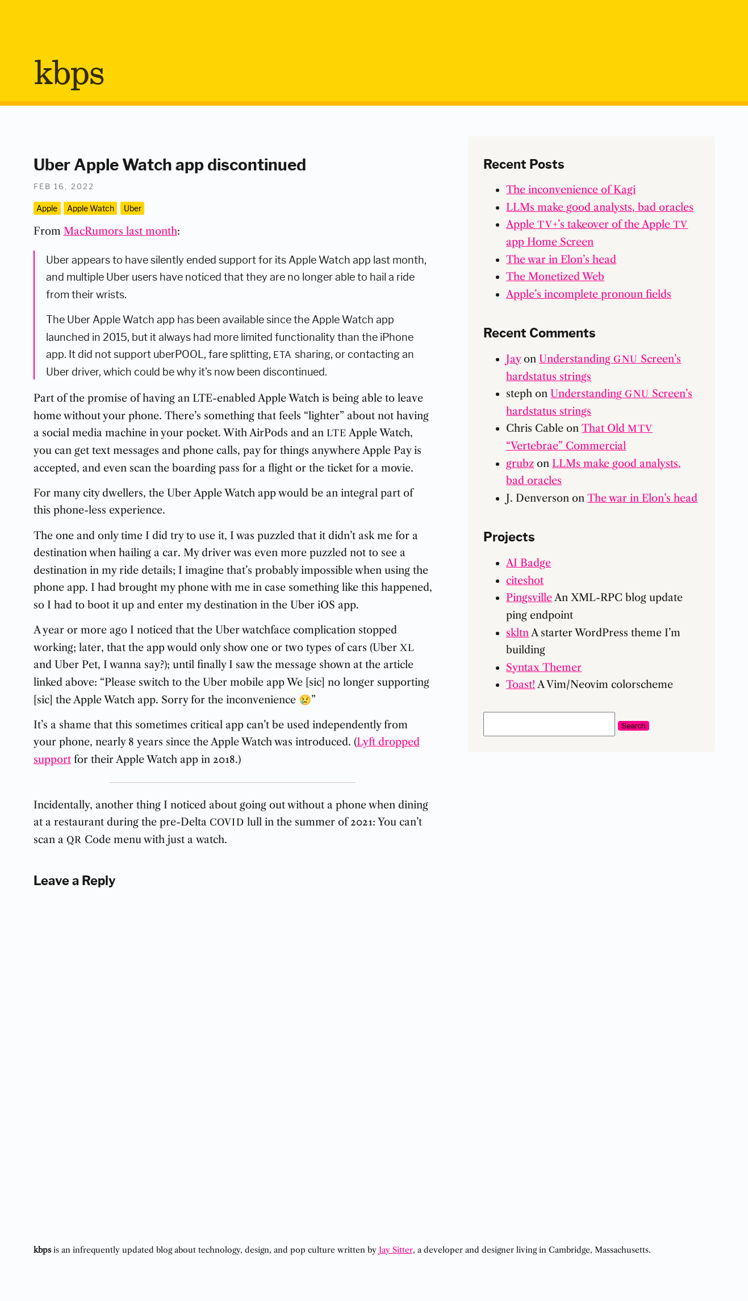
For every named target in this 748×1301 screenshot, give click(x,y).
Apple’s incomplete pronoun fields (588, 294)
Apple (46, 208)
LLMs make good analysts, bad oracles (599, 207)
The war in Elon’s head (561, 259)
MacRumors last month (120, 231)
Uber (132, 208)
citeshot (525, 580)
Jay (513, 359)
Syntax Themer (544, 667)
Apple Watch (90, 208)
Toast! (520, 684)
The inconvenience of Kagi (571, 190)
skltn (517, 633)
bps (69, 74)
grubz (520, 463)
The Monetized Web (555, 276)
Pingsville (529, 597)
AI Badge (528, 563)
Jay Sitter (396, 1250)
